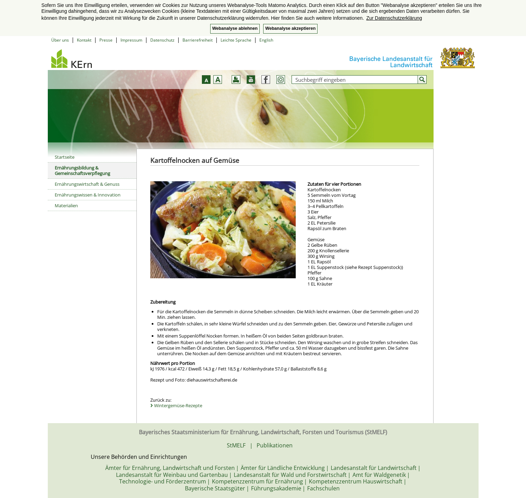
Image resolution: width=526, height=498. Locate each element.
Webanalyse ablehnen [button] (235, 28)
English (266, 40)
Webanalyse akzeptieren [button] (290, 28)
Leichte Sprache (236, 40)
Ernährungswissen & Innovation (88, 195)
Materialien (66, 205)
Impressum (131, 40)
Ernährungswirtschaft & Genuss (87, 184)
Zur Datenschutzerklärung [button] (394, 18)
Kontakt (84, 40)
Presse (106, 40)
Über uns (60, 40)
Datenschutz (162, 40)
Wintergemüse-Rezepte (178, 405)
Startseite (64, 157)
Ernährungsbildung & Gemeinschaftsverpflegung (82, 170)
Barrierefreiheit (197, 40)
